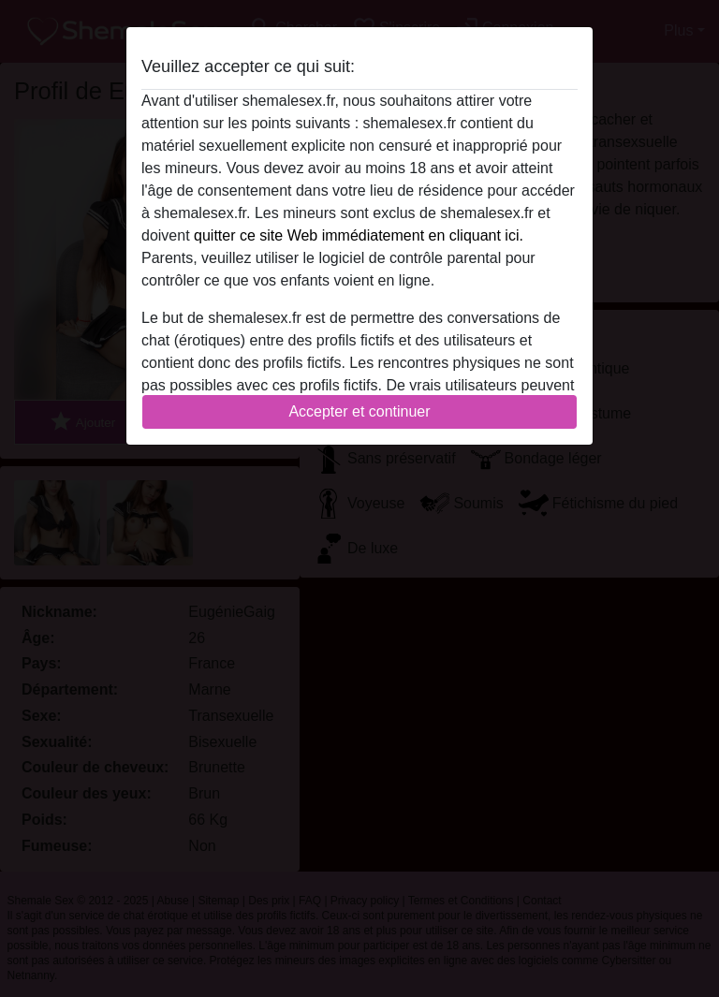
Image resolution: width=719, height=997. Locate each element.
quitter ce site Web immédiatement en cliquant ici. (358, 235)
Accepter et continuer (359, 411)
